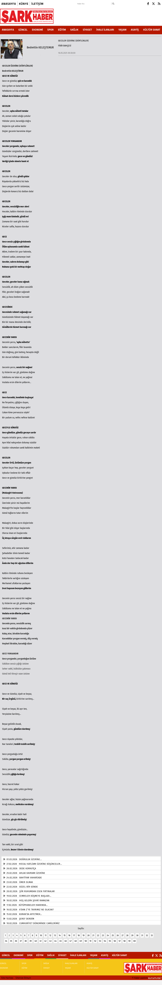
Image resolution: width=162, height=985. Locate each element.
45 (60, 939)
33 (152, 933)
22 (98, 933)
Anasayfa (8, 3)
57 (120, 939)
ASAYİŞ (135, 30)
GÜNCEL (22, 30)
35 (11, 939)
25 (113, 933)
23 (103, 933)
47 (71, 939)
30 (137, 933)
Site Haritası (7, 976)
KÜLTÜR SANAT (151, 30)
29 (132, 933)
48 (75, 939)
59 (129, 939)
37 (21, 939)
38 (26, 939)
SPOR (50, 30)
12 (50, 933)
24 (108, 933)
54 (105, 939)
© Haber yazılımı (147, 976)
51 (90, 939)
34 (6, 939)
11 (45, 933)
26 (118, 933)
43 (50, 939)
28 (127, 933)
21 (93, 933)
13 (55, 933)
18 (79, 933)
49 (81, 939)
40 (35, 939)
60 (134, 939)
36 (16, 939)
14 (60, 933)
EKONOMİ (37, 30)
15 (64, 933)
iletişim (37, 3)
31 (142, 933)
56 (115, 939)
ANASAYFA (8, 30)
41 (40, 939)
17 (74, 933)
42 (45, 939)
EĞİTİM (62, 30)
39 (30, 939)
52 (95, 939)
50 (86, 939)
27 (122, 933)
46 (65, 939)
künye (23, 3)
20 (88, 933)
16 (69, 933)
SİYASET (87, 30)
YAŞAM (122, 30)
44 (55, 939)
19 (83, 933)
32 (147, 933)
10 (41, 933)
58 (124, 939)
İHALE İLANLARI (105, 30)
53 (100, 939)
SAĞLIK (74, 30)
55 (110, 939)
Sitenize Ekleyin (23, 976)
